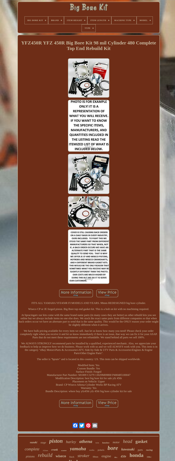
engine (106, 456)
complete (32, 449)
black (71, 457)
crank (54, 449)
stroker (83, 455)
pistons (30, 456)
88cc (116, 457)
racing (149, 450)
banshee (105, 442)
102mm (45, 450)
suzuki (33, 442)
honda (136, 455)
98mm (95, 457)
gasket (141, 441)
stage (43, 442)
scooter (64, 450)
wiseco (61, 456)
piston (56, 441)
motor (116, 442)
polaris (101, 450)
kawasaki (128, 449)
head (127, 441)
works (91, 450)
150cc (149, 457)
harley (71, 442)
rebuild (45, 455)
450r (123, 456)
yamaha (78, 448)
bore (113, 448)
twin (97, 443)
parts (140, 449)
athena (85, 441)
